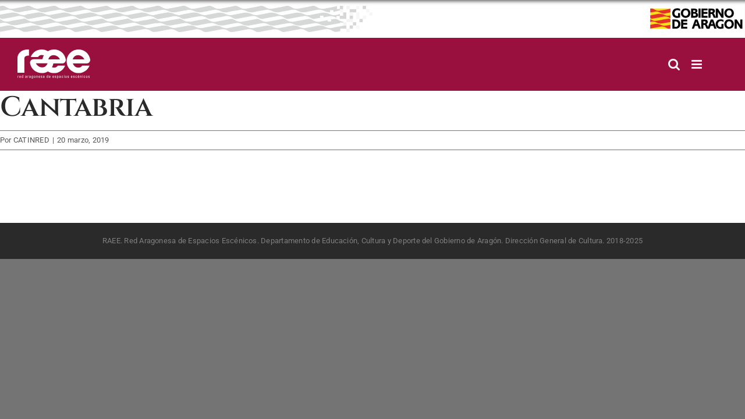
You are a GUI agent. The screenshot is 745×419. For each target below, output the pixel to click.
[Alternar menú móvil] (697, 64)
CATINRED (31, 140)
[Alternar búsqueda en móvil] (674, 64)
